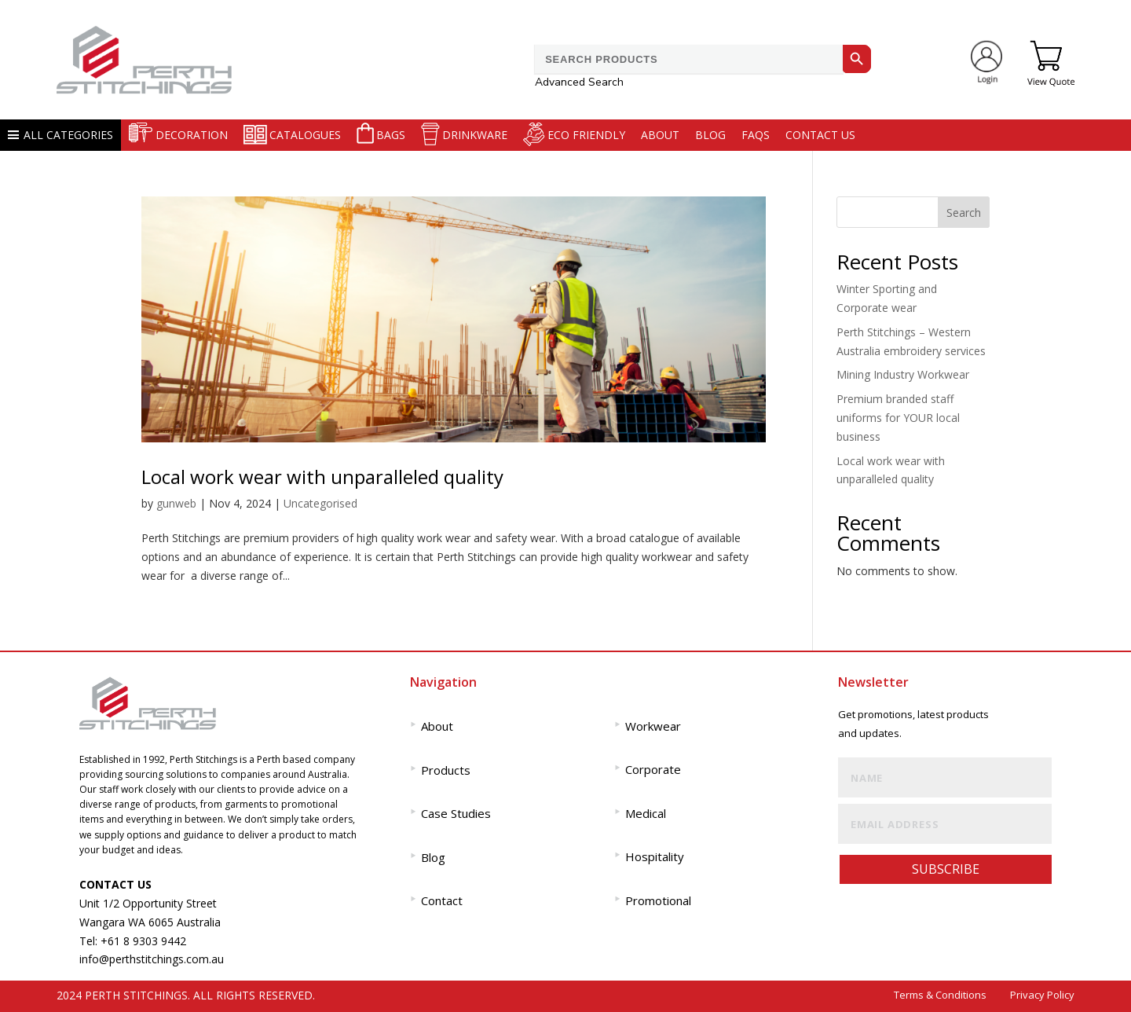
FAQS (755, 134)
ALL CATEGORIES (68, 134)
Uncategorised (320, 503)
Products (440, 770)
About (660, 134)
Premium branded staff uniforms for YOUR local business (898, 417)
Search (963, 212)
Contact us (820, 134)
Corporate (647, 769)
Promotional (652, 900)
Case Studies (450, 813)
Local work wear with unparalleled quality (334, 476)
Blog (710, 134)
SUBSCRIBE (945, 869)
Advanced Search (579, 82)
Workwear (647, 726)
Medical (640, 813)
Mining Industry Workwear (902, 374)
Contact (436, 900)
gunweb (176, 503)
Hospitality (649, 856)
